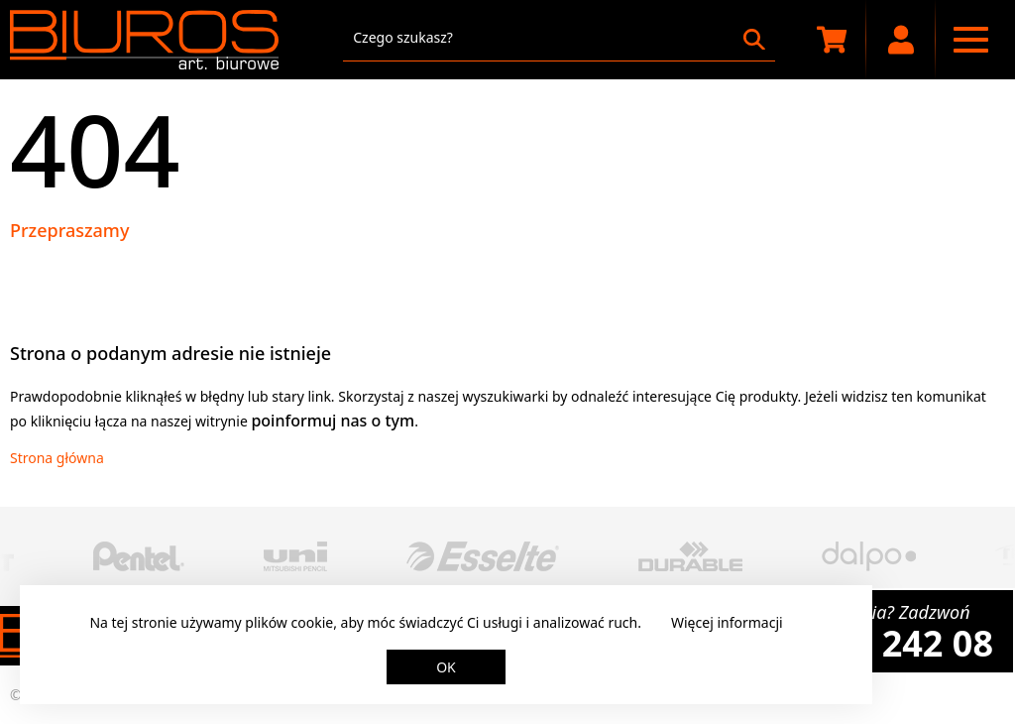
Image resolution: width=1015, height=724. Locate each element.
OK (446, 667)
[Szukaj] (754, 40)
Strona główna (57, 457)
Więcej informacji (727, 622)
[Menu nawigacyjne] (970, 39)
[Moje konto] (901, 39)
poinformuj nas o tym (332, 420)
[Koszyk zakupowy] (831, 39)
